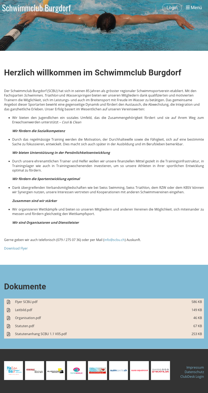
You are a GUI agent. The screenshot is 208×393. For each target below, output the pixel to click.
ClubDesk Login (192, 376)
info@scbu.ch (114, 240)
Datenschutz (194, 372)
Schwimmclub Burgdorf (36, 7)
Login (172, 7)
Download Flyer (16, 248)
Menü (194, 7)
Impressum (195, 367)
